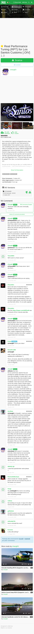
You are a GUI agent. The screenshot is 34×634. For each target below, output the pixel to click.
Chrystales (11, 284)
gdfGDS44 (11, 511)
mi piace (17, 133)
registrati (27, 538)
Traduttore (14, 341)
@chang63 (11, 343)
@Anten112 (11, 247)
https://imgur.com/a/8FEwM (21, 310)
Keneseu (10, 529)
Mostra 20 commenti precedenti (17, 214)
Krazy (9, 341)
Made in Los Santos (6, 628)
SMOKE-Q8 (11, 466)
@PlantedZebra (12, 220)
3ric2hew (10, 411)
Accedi (21, 538)
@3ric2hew (11, 451)
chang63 (13, 70)
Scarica (17, 60)
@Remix (10, 371)
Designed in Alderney (7, 626)
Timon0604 (11, 256)
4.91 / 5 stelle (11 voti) (6, 137)
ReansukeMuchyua (13, 476)
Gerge (9, 488)
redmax (10, 501)
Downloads (7, 133)
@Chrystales (11, 320)
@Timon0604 (11, 266)
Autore (15, 204)
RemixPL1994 (12, 349)
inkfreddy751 (11, 521)
